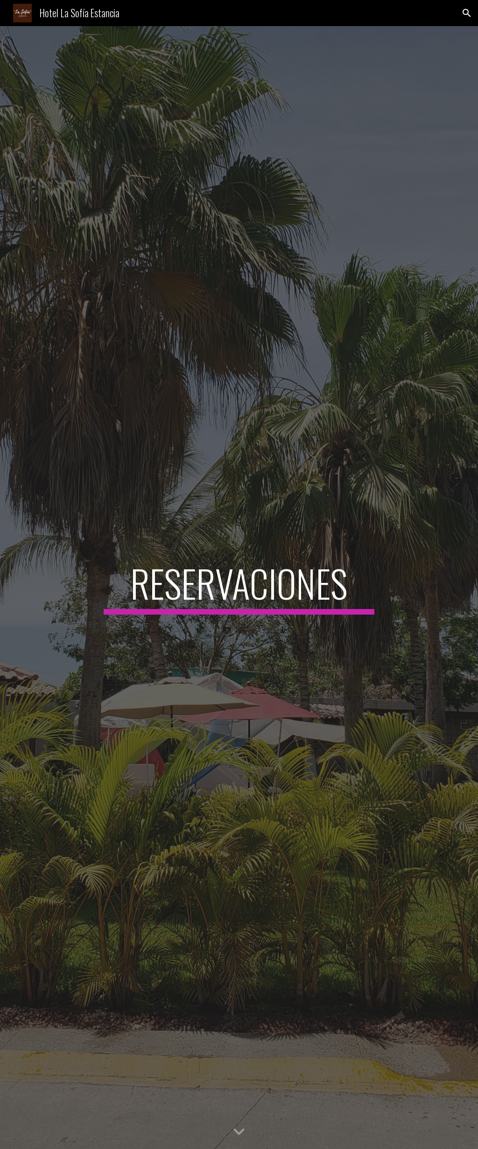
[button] (467, 13)
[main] (239, 587)
